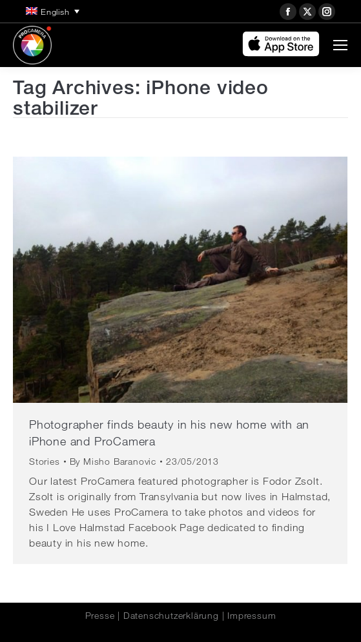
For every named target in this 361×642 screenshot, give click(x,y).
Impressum (251, 615)
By (113, 461)
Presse (100, 615)
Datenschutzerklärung (171, 615)
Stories (44, 461)
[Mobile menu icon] (340, 45)
